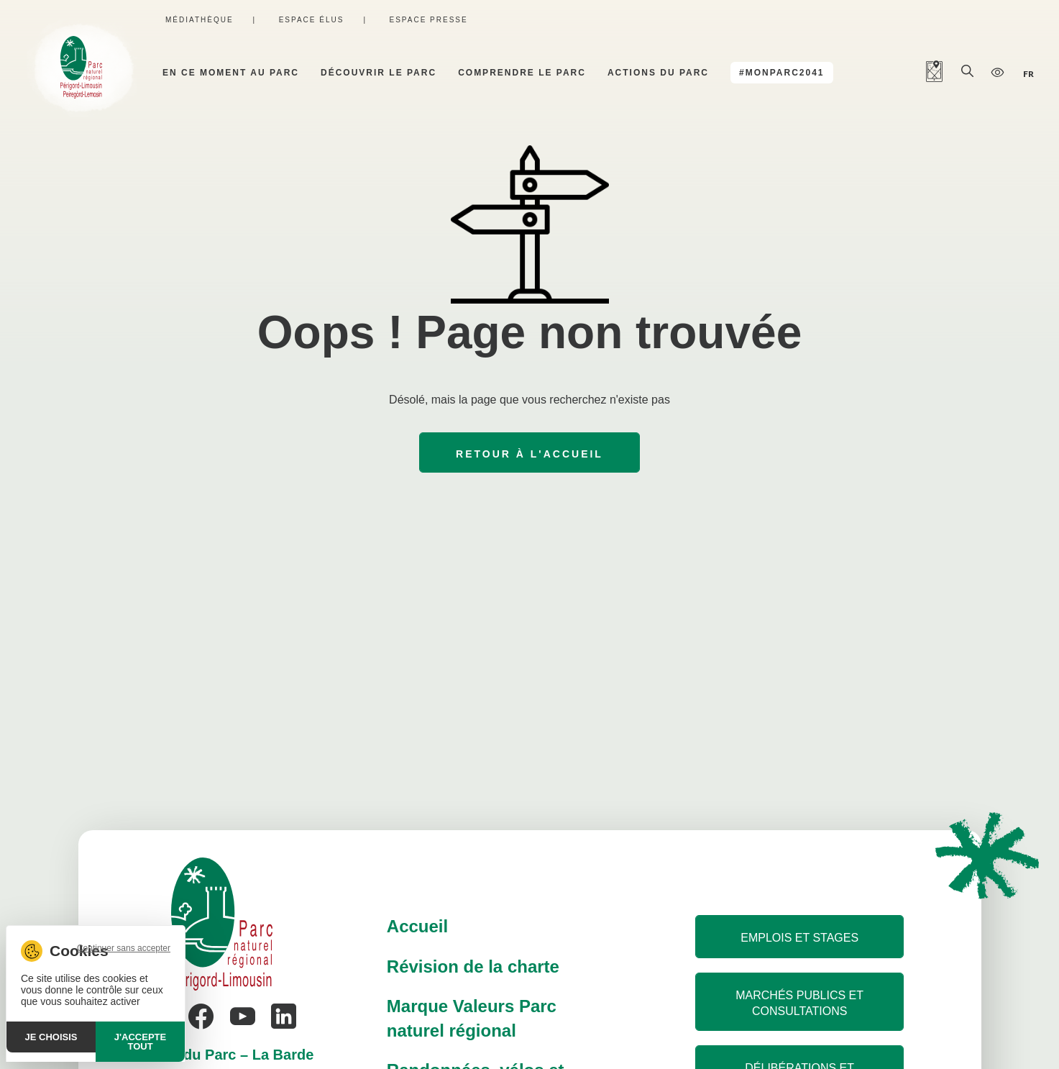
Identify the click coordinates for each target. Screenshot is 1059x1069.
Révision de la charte (473, 966)
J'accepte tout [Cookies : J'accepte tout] (140, 1042)
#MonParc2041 (781, 73)
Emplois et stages (799, 938)
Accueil (417, 926)
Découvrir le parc (378, 73)
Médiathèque (199, 20)
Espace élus (311, 20)
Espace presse (428, 20)
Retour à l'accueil (529, 454)
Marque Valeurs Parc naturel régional (471, 1018)
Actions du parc (658, 73)
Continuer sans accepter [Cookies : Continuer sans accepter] (123, 948)
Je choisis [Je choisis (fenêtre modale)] (51, 1037)
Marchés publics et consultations (799, 1003)
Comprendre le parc (522, 73)
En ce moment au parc (230, 73)
